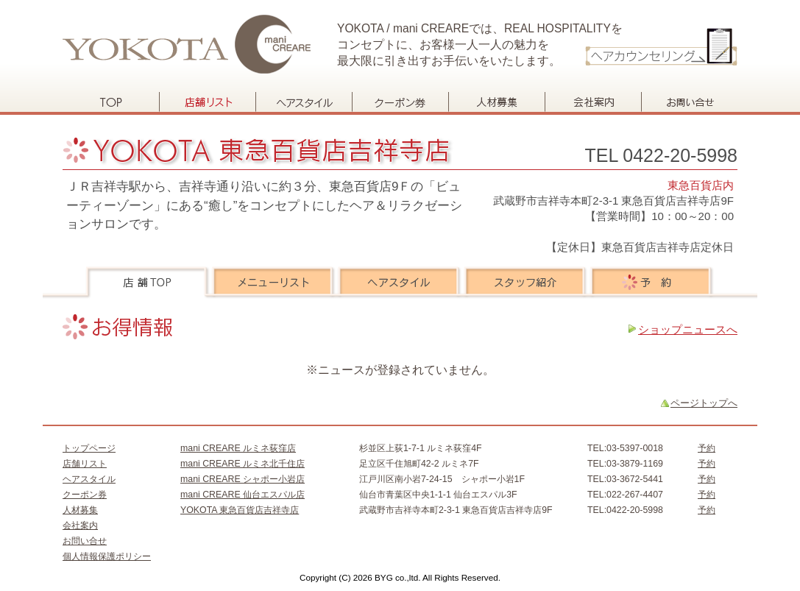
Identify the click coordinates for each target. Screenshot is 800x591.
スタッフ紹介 (526, 283)
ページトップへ (703, 402)
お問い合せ (689, 102)
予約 (652, 283)
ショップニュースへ (687, 329)
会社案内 (593, 102)
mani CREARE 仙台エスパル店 (242, 494)
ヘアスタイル (303, 102)
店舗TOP (148, 283)
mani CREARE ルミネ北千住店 (242, 464)
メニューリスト (274, 283)
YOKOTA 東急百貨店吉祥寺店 (239, 510)
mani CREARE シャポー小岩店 (242, 479)
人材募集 (496, 102)
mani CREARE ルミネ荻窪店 (238, 448)
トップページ (111, 102)
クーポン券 (400, 102)
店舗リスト (207, 102)
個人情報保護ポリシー (107, 556)
